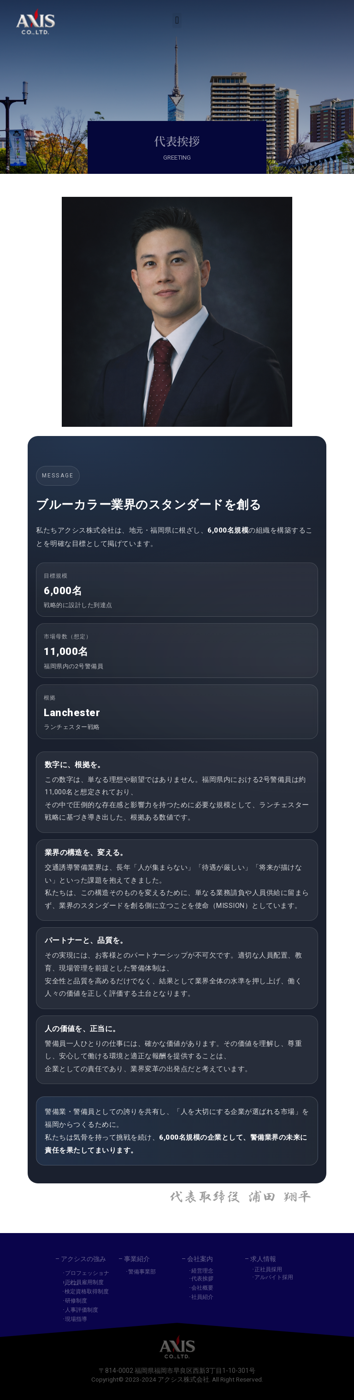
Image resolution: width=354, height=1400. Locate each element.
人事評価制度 (81, 1310)
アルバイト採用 (273, 1277)
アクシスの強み (83, 1258)
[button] (176, 18)
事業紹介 (137, 1258)
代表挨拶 (202, 1278)
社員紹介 (202, 1297)
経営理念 (202, 1271)
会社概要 (202, 1288)
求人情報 (263, 1258)
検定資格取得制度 (87, 1291)
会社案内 (200, 1258)
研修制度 (76, 1300)
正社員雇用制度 (84, 1282)
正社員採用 (268, 1269)
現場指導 (76, 1319)
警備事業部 (142, 1271)
